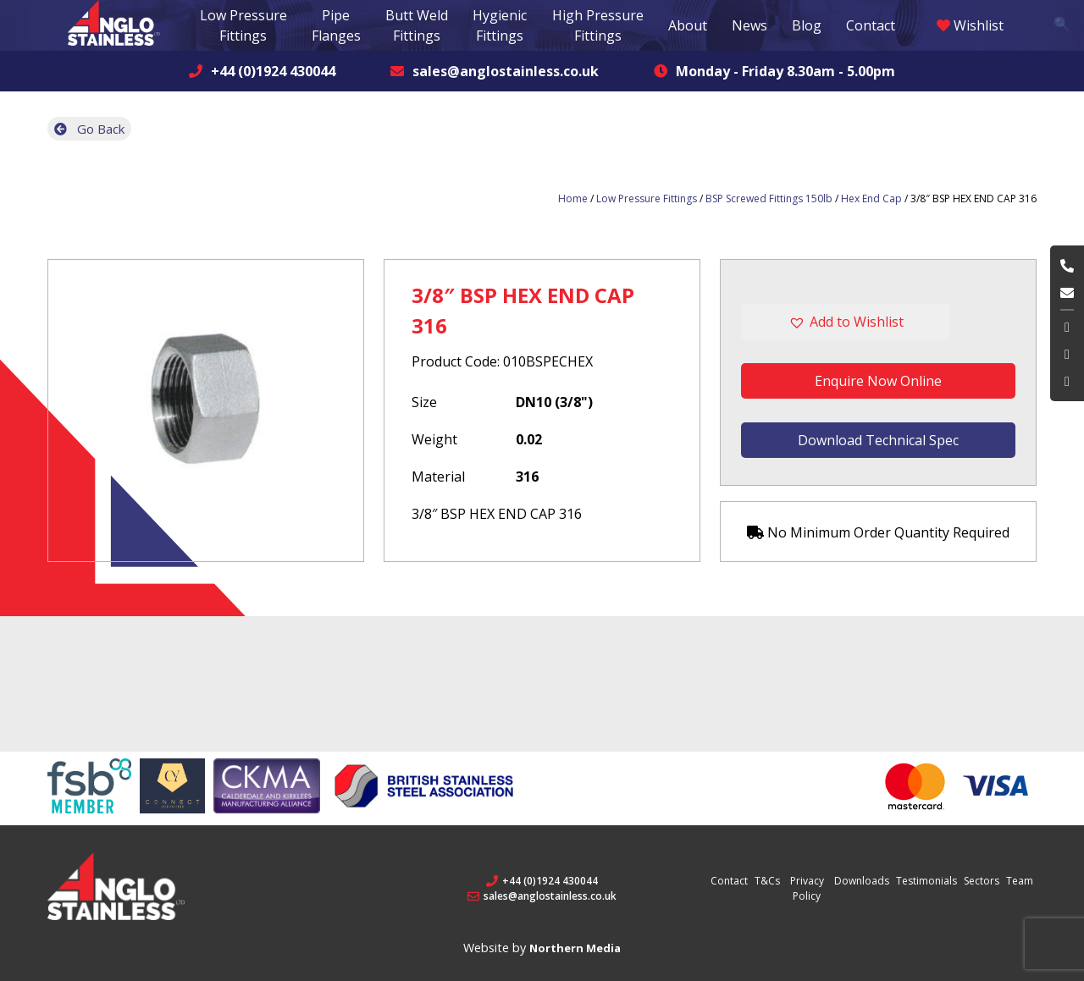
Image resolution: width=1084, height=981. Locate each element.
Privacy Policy (807, 888)
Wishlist (970, 25)
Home (573, 198)
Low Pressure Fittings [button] (243, 25)
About (687, 25)
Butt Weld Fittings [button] (416, 25)
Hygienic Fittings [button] (500, 25)
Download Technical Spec (878, 440)
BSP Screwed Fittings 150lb (768, 198)
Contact (870, 25)
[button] (878, 321)
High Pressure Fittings (598, 25)
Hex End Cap (871, 198)
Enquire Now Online (878, 381)
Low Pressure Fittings (646, 198)
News (749, 25)
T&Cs (767, 881)
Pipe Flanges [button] (336, 25)
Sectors (981, 881)
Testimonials (926, 881)
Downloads (861, 881)
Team (1019, 881)
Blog (806, 25)
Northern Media (575, 948)
